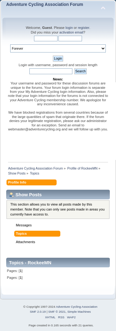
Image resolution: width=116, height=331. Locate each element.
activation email (71, 32)
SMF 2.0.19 (38, 311)
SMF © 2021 (57, 311)
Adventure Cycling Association (76, 306)
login (69, 27)
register (83, 27)
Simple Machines (79, 311)
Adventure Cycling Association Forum (44, 4)
